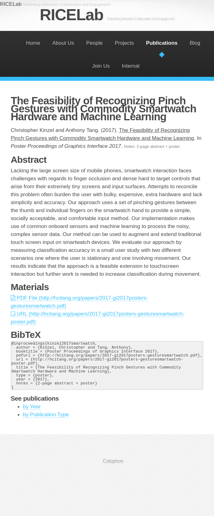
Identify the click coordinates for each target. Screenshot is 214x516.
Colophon (113, 461)
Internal (131, 66)
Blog (195, 43)
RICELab (107, 15)
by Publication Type (46, 414)
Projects (124, 43)
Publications (162, 43)
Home (33, 43)
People (94, 43)
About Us (63, 43)
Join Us (101, 66)
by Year (32, 406)
